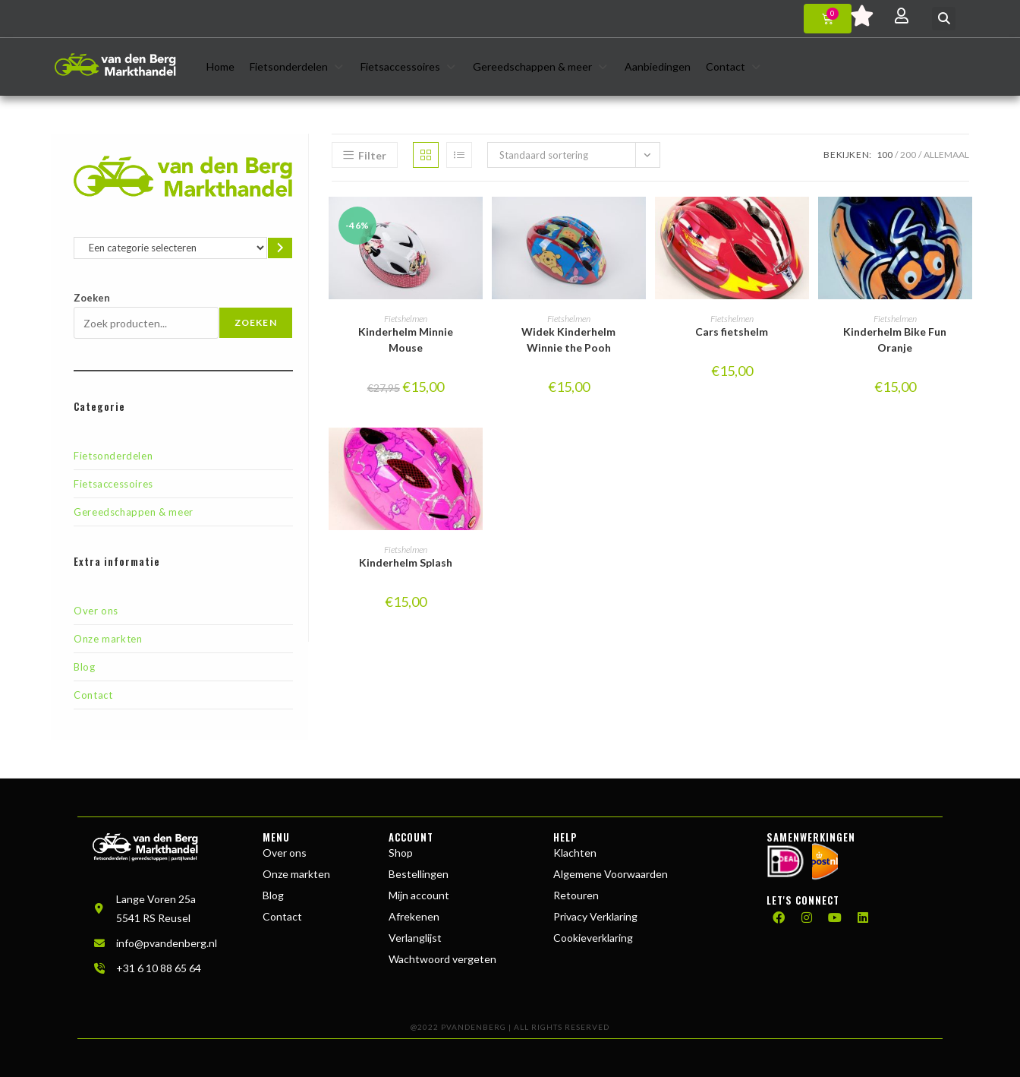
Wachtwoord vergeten (442, 958)
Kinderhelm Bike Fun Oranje (894, 339)
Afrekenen (414, 916)
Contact (93, 695)
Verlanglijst (415, 937)
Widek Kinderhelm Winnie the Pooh (568, 339)
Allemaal (946, 154)
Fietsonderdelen (113, 456)
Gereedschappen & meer (134, 512)
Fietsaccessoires (113, 484)
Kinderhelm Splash (405, 562)
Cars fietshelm (731, 331)
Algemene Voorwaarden (610, 873)
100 (884, 154)
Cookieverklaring (593, 937)
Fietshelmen (405, 318)
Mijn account (419, 895)
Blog (84, 667)
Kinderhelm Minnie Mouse (405, 339)
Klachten (575, 852)
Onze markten (108, 639)
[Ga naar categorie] (280, 248)
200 (908, 154)
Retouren (576, 895)
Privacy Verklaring (595, 916)
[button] (943, 18)
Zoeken (92, 298)
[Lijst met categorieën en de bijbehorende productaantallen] (170, 248)
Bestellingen (419, 873)
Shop (401, 852)
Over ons (96, 611)
